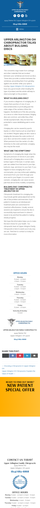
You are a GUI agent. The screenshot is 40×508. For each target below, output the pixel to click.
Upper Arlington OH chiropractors (22, 86)
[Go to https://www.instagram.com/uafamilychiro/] (22, 16)
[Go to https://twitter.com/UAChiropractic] (18, 16)
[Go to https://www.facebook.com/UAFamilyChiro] (14, 16)
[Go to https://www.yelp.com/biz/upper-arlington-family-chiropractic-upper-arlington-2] (26, 16)
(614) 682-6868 (20, 24)
